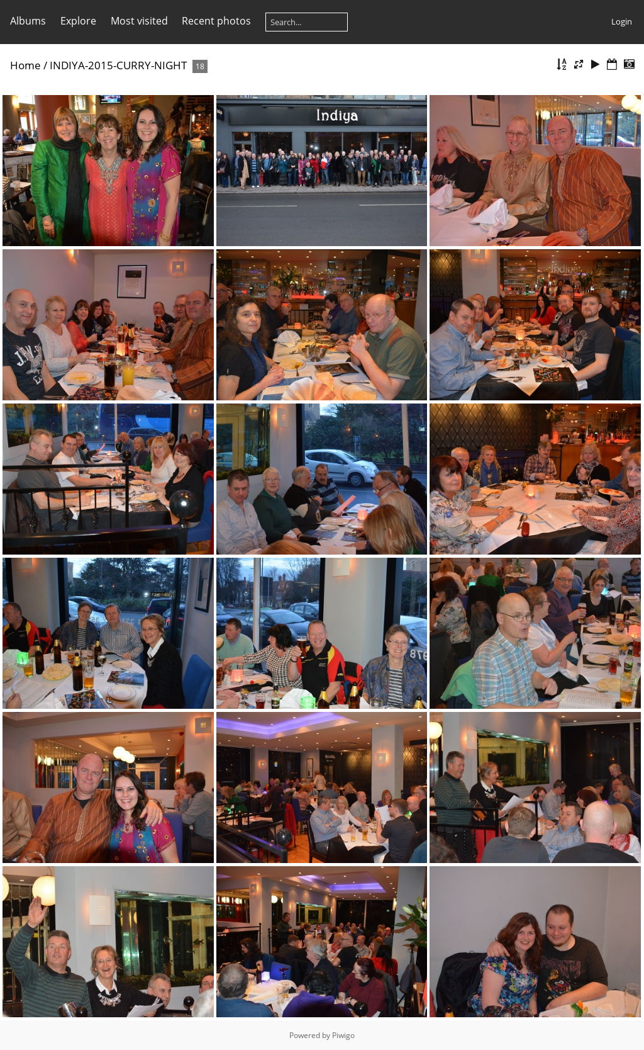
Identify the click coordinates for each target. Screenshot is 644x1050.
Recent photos (216, 21)
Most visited (139, 21)
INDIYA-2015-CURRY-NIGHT (118, 65)
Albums (28, 21)
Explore (78, 21)
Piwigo (343, 1035)
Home (25, 65)
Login (621, 21)
